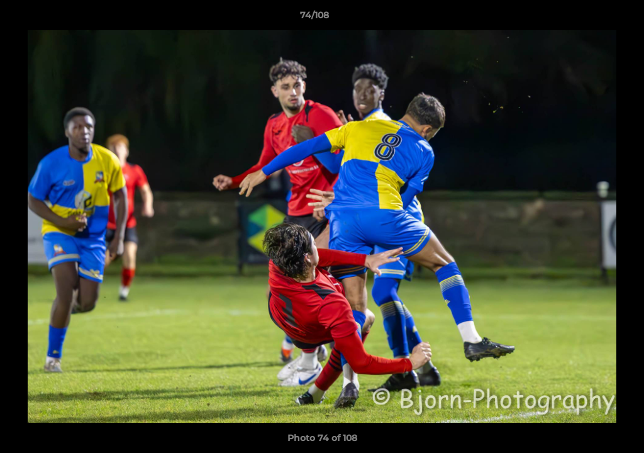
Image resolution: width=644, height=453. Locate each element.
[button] (591, 18)
